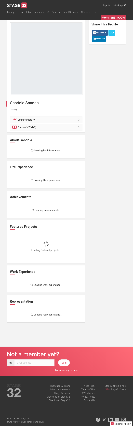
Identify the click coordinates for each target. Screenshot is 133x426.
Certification (53, 12)
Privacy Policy (87, 396)
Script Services (70, 12)
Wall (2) (46, 127)
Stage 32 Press (62, 393)
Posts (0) (46, 120)
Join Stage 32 (119, 5)
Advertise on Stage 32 (58, 396)
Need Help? (89, 386)
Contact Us (89, 400)
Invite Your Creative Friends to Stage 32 (25, 422)
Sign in (106, 5)
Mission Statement (60, 389)
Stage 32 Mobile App (115, 386)
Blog (20, 12)
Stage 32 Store (118, 389)
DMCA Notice (88, 393)
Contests (86, 12)
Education (39, 12)
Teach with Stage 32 (59, 400)
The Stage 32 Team (60, 386)
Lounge (11, 12)
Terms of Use (88, 389)
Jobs (28, 12)
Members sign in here (66, 370)
